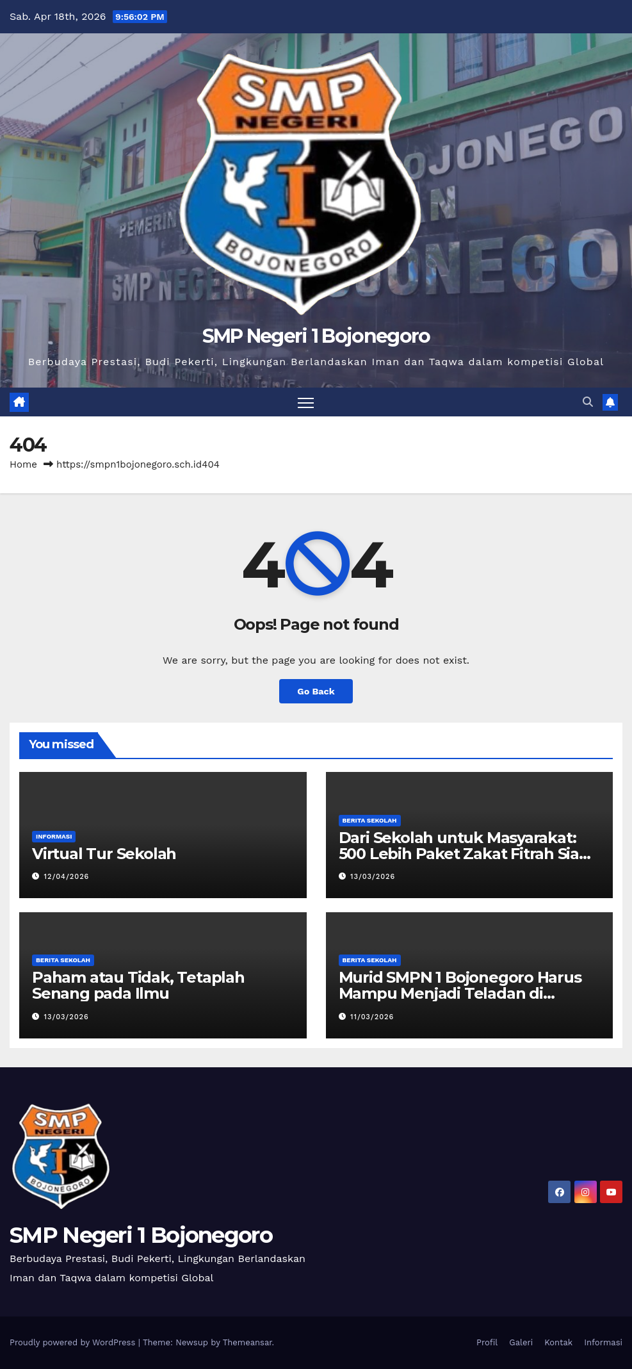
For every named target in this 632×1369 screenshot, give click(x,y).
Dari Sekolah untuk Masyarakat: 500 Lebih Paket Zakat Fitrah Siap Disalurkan (464, 853)
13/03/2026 (372, 877)
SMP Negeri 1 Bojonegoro (316, 336)
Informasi (54, 836)
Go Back (315, 691)
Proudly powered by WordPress (74, 1342)
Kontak (558, 1342)
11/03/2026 (372, 1017)
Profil (487, 1342)
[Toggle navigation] (305, 402)
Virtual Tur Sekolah (104, 853)
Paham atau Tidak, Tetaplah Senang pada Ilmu (138, 985)
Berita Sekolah (370, 820)
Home (23, 464)
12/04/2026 (67, 877)
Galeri (521, 1342)
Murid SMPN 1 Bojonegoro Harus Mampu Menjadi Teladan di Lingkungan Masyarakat (460, 993)
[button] (588, 402)
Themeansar (247, 1342)
